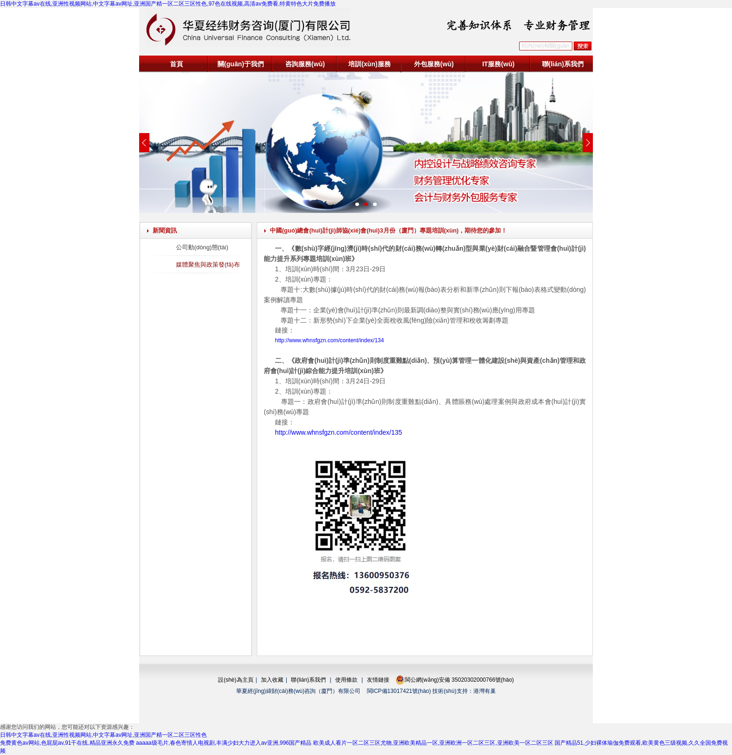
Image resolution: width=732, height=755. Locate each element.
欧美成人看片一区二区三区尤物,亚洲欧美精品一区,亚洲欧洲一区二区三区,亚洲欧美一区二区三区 (433, 743)
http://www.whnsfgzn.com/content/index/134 (329, 340)
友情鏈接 (378, 680)
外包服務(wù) (434, 64)
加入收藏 (272, 680)
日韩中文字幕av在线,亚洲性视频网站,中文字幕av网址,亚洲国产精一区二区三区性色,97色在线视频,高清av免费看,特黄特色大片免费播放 (168, 3)
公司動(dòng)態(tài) (202, 247)
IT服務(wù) (498, 64)
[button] (357, 204)
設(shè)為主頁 (235, 680)
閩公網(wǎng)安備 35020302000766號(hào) (454, 679)
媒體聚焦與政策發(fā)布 (208, 264)
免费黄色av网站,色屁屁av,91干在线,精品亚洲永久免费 (67, 743)
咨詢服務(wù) (305, 64)
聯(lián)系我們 (563, 64)
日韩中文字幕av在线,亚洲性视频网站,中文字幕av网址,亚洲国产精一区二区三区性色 (103, 735)
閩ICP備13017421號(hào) (399, 691)
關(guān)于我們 (241, 64)
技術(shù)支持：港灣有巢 (463, 691)
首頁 (176, 64)
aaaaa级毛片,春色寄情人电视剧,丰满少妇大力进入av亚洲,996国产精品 (223, 743)
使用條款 (346, 680)
